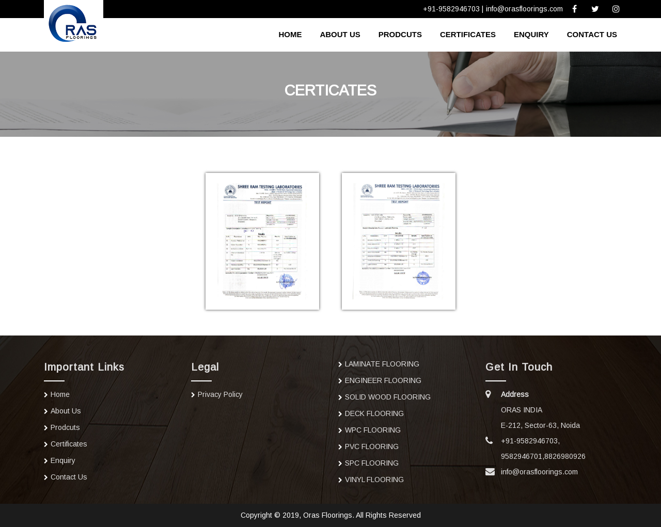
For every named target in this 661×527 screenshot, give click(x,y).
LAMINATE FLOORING (382, 364)
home (290, 34)
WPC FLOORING (373, 430)
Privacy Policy (220, 394)
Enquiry (531, 34)
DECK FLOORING (374, 413)
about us (340, 34)
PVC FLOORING (372, 446)
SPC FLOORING (372, 463)
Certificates (468, 34)
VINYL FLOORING (374, 479)
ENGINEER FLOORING (383, 380)
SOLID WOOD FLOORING (388, 397)
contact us (592, 34)
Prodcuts (400, 34)
